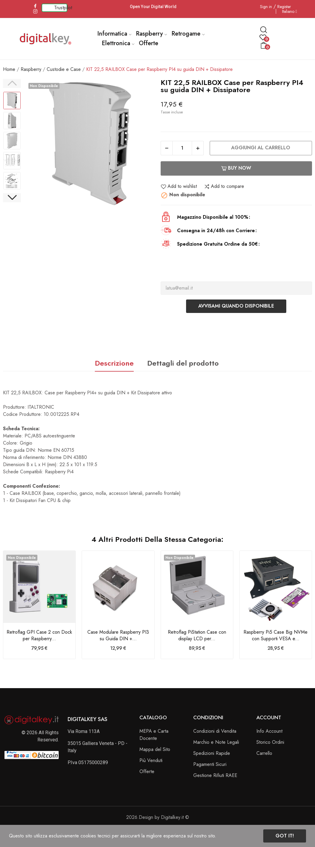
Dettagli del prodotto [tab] (183, 363)
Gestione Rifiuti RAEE (215, 775)
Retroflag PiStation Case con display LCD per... (197, 635)
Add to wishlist (179, 186)
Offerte (146, 771)
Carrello (264, 753)
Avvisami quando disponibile (236, 305)
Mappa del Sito (154, 749)
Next (12, 197)
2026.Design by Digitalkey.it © (157, 817)
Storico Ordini (270, 742)
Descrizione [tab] (114, 363)
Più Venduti (150, 760)
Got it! (285, 835)
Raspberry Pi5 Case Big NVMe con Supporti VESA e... (276, 635)
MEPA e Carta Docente (153, 735)
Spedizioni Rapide (211, 753)
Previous (12, 83)
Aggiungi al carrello (260, 147)
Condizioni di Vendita (214, 731)
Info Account (269, 731)
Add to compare (224, 186)
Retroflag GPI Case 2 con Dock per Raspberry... (39, 635)
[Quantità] (182, 148)
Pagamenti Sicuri (209, 764)
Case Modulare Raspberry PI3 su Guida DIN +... (118, 635)
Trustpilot (63, 7)
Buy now (236, 168)
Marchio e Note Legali (216, 742)
